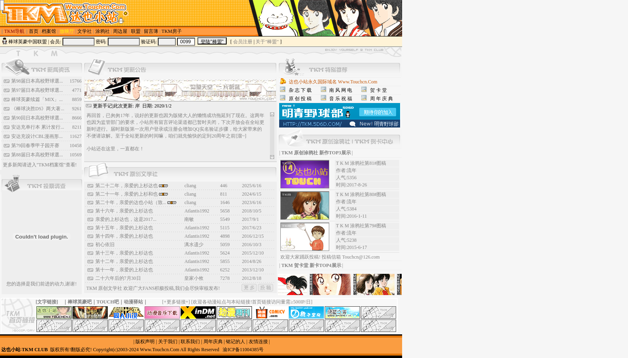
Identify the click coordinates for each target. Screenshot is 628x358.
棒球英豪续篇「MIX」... (36, 99)
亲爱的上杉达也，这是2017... (126, 219)
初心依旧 (105, 244)
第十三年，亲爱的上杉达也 (124, 253)
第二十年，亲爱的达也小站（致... (135, 202)
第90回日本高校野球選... (37, 118)
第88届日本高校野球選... (37, 155)
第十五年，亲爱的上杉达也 (124, 228)
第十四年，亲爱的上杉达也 (124, 236)
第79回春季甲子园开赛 (35, 145)
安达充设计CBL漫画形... (36, 136)
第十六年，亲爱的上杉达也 (124, 211)
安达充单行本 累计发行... (37, 127)
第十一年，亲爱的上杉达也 (124, 270)
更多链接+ (178, 302)
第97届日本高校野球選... (37, 90)
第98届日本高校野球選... (37, 81)
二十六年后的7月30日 (118, 278)
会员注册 (242, 41)
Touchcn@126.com (361, 257)
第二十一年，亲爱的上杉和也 (131, 194)
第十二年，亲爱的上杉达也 (124, 261)
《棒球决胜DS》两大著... (37, 108)
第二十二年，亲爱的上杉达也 (131, 185)
